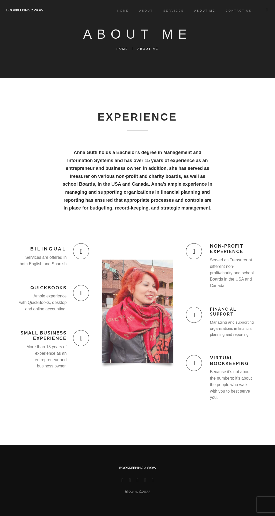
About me (202, 10)
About (143, 10)
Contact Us (236, 10)
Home (120, 10)
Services (171, 10)
